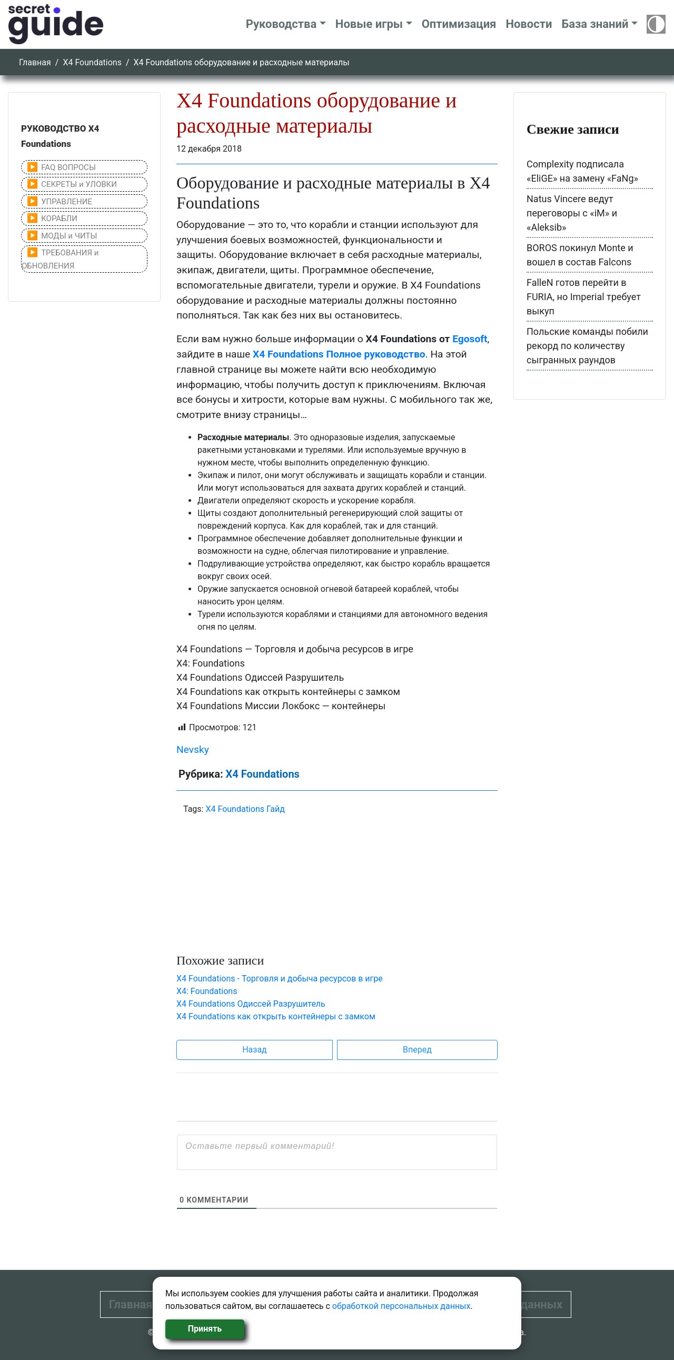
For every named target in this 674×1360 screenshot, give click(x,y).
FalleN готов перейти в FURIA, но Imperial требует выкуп (584, 296)
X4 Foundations (92, 62)
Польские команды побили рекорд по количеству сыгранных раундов (587, 345)
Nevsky (192, 749)
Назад (254, 1050)
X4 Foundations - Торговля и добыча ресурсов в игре (279, 979)
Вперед (417, 1050)
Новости (529, 24)
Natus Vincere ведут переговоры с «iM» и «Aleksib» (572, 213)
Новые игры (369, 24)
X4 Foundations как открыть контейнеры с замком (288, 691)
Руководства (281, 24)
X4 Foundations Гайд (244, 809)
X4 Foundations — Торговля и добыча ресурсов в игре (294, 648)
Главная (35, 62)
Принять (205, 1329)
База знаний (594, 24)
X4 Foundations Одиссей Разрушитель (260, 677)
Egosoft (469, 339)
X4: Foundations (210, 663)
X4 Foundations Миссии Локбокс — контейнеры (280, 705)
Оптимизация (459, 24)
